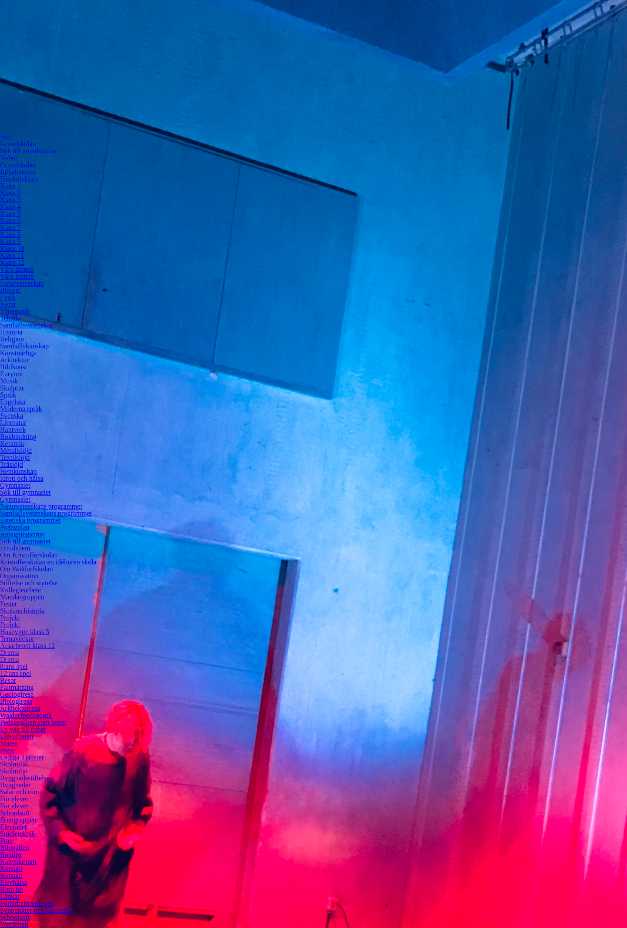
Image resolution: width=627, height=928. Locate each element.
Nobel (8, 158)
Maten (9, 743)
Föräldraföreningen (27, 903)
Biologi (10, 290)
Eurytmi (11, 374)
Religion (12, 339)
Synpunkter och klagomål (35, 910)
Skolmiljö (13, 764)
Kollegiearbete (20, 590)
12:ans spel (15, 673)
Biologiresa (16, 701)
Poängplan (15, 527)
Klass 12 (12, 262)
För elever (14, 799)
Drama (9, 652)
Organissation (19, 576)
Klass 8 (10, 234)
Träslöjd (11, 464)
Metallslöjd (16, 450)
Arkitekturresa (20, 708)
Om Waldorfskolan (26, 569)
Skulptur (12, 387)
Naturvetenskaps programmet (41, 506)
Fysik (8, 297)
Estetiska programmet (30, 520)
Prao (6, 840)
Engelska (13, 401)
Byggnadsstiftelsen (26, 778)
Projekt (10, 617)
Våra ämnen (17, 269)
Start (6, 137)
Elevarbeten (16, 736)
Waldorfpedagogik (26, 715)
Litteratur (13, 422)
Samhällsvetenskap (27, 325)
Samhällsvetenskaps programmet (46, 513)
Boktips (11, 854)
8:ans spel (14, 666)
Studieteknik (17, 833)
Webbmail (14, 924)
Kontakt (11, 868)
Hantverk (13, 429)
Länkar (10, 896)
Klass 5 (10, 213)
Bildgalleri (15, 847)
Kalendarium (18, 861)
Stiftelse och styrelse (28, 583)
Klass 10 (12, 248)
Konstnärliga (18, 353)
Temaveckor (17, 638)
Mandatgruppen (22, 597)
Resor (8, 680)
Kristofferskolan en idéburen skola (48, 562)
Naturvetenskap (22, 283)
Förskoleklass (19, 178)
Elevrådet (13, 826)
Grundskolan (18, 144)
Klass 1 (10, 185)
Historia (11, 332)
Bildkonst (13, 367)
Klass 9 (10, 241)
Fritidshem (15, 548)
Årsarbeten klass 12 (27, 645)
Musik (9, 381)
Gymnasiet (15, 485)
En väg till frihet (23, 729)
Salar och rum (19, 792)
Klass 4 (10, 206)
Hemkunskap (18, 471)
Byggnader (15, 785)
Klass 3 (10, 199)
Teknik (9, 318)
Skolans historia (22, 610)
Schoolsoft (15, 813)
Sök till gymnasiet (25, 492)
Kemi (8, 304)
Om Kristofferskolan (29, 555)
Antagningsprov (22, 534)
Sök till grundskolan (28, 151)
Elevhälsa (13, 882)
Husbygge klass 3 (24, 631)
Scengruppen (18, 819)
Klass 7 (10, 227)
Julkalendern (18, 171)
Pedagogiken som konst (33, 722)
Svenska (11, 415)
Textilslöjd (15, 457)
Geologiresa (17, 694)
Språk (8, 394)
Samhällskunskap (24, 346)
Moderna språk (21, 408)
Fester (8, 603)
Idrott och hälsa (22, 478)
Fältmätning (17, 687)
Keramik (12, 443)
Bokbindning (18, 436)
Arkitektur (14, 360)
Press (7, 750)
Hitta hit (11, 889)
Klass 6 (10, 220)
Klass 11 (12, 255)
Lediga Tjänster (22, 757)
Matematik (15, 311)
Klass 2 (10, 192)
